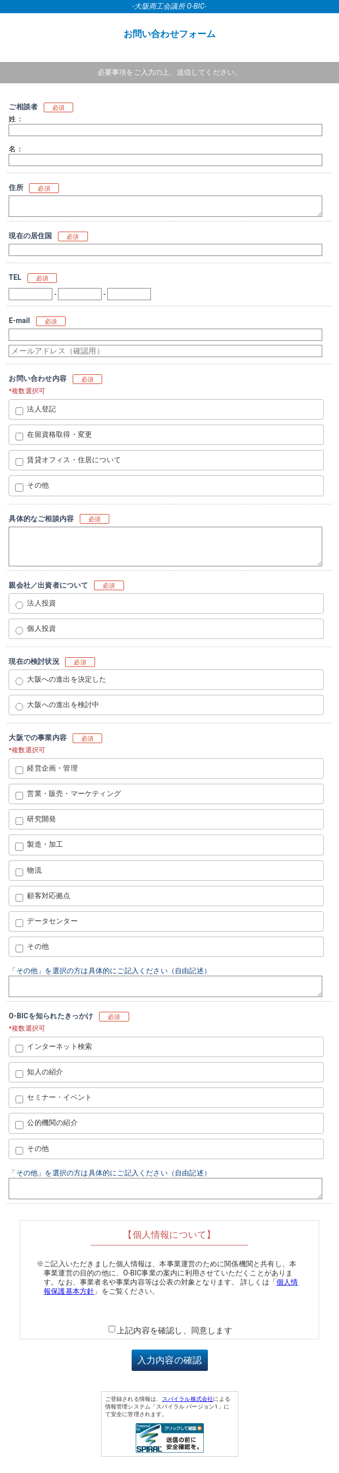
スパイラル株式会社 (187, 1399)
